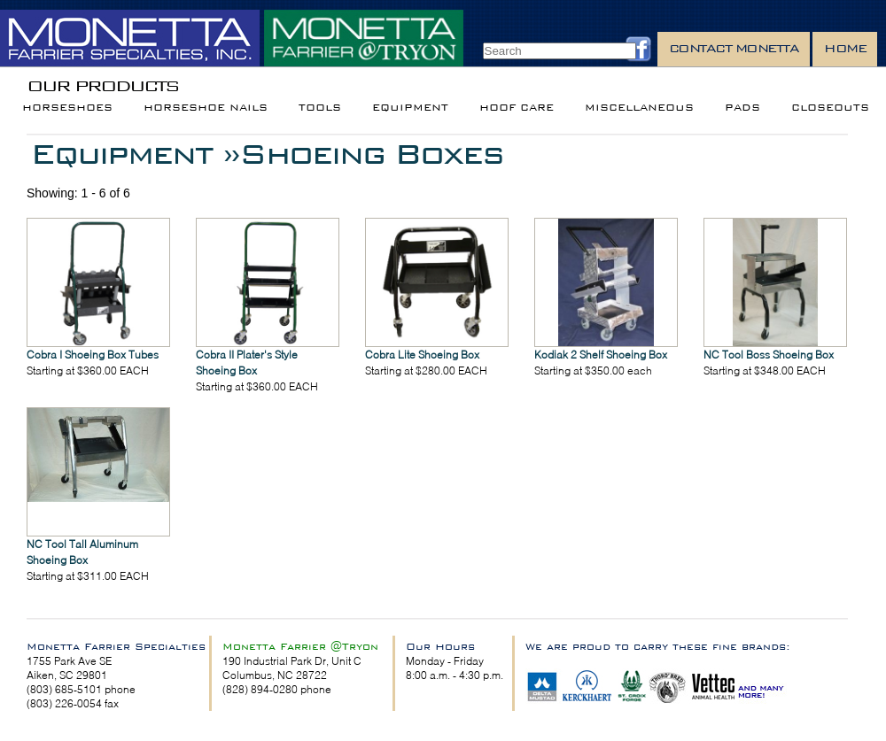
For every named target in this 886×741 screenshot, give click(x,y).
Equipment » (134, 154)
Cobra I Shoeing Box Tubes (93, 354)
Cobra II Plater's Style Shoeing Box (247, 362)
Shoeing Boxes (371, 154)
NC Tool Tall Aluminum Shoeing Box (82, 552)
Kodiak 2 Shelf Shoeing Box (600, 354)
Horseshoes (67, 107)
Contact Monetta (734, 48)
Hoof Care (516, 107)
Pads (742, 107)
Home (845, 48)
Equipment (410, 107)
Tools (320, 107)
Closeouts (830, 107)
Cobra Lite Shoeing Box (422, 354)
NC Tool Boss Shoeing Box (768, 354)
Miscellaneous (639, 107)
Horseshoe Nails (206, 107)
